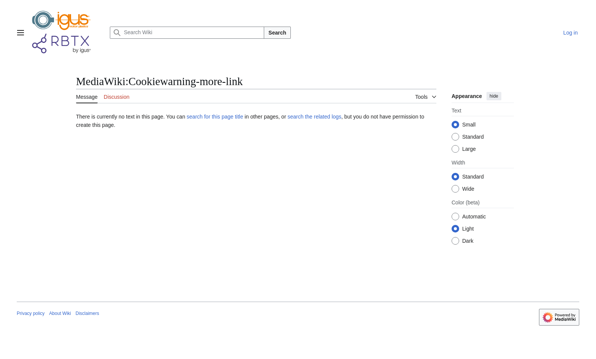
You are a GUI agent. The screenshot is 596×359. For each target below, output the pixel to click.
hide (494, 96)
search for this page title (215, 117)
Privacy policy (30, 313)
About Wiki (60, 313)
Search (277, 33)
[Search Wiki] (187, 33)
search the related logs (314, 117)
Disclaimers (87, 313)
